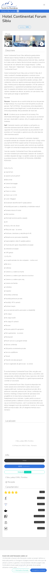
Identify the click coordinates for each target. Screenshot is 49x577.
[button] (44, 4)
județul (24, 27)
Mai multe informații (20, 570)
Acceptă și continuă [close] (38, 570)
